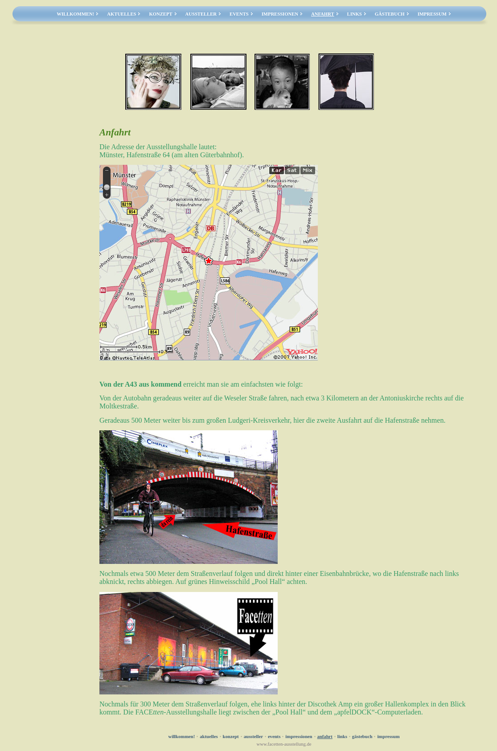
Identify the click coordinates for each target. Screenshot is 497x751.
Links (354, 14)
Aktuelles (121, 14)
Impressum (432, 14)
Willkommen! (75, 14)
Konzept (160, 14)
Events (239, 14)
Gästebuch (390, 14)
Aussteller (201, 14)
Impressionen (280, 14)
